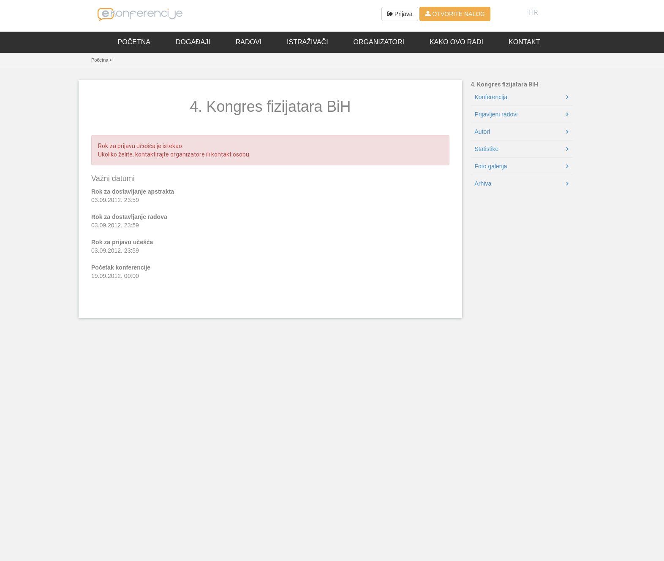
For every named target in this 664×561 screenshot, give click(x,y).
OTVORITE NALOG (455, 14)
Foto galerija (491, 166)
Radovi (248, 42)
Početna (134, 42)
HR (533, 12)
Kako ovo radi (456, 42)
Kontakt (524, 42)
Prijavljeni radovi (496, 114)
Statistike (487, 149)
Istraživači (307, 42)
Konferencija (491, 97)
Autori (482, 131)
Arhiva (483, 183)
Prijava (400, 14)
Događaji (193, 42)
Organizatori (379, 42)
